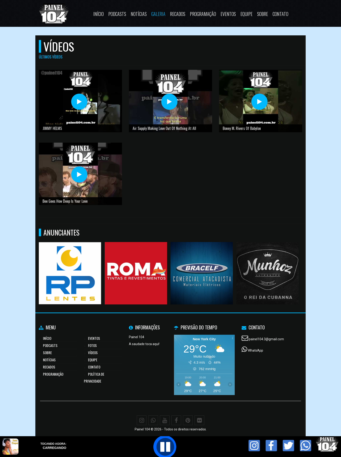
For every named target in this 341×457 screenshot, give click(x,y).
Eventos (228, 13)
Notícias (139, 13)
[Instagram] (141, 420)
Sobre (262, 13)
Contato (280, 13)
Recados (177, 13)
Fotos (92, 345)
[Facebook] (176, 420)
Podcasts (117, 13)
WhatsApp (255, 350)
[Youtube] (165, 420)
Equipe (247, 13)
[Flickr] (199, 420)
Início (98, 13)
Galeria (158, 13)
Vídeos (93, 352)
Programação (203, 13)
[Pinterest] (188, 420)
